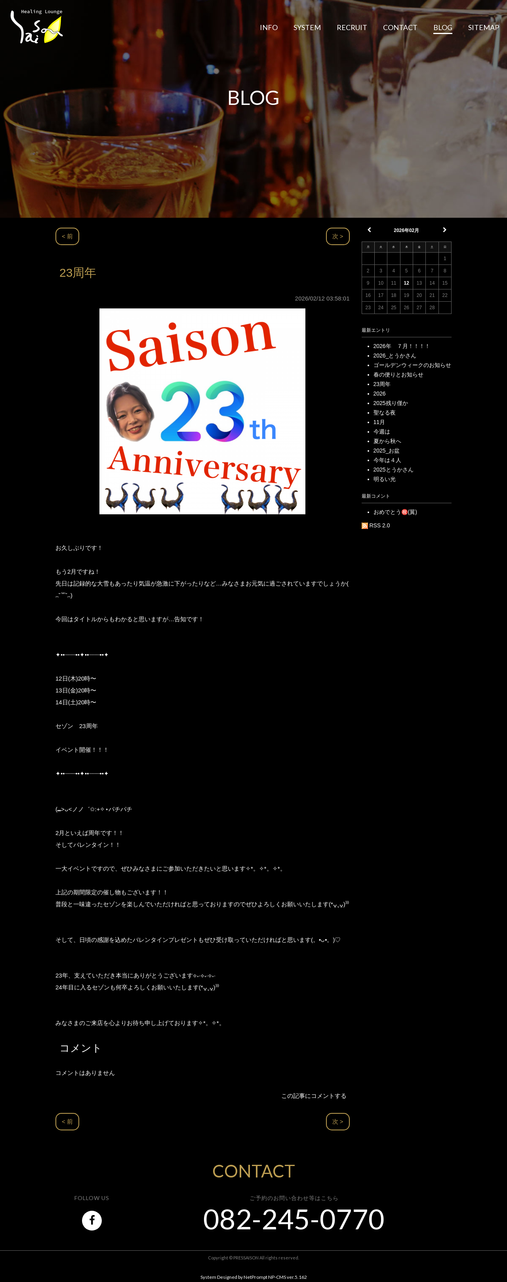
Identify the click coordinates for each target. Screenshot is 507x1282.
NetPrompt (255, 1277)
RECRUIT (352, 27)
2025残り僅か (391, 403)
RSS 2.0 (376, 525)
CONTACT (400, 27)
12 (406, 283)
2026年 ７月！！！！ (402, 346)
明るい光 (385, 479)
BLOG (442, 27)
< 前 (67, 236)
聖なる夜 (385, 412)
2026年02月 (406, 230)
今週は (382, 431)
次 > (337, 236)
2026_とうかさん (395, 355)
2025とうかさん (394, 469)
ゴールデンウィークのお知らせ (412, 365)
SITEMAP (483, 27)
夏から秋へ (387, 441)
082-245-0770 (294, 1218)
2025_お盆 (387, 450)
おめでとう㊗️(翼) (395, 512)
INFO (269, 27)
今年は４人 (387, 460)
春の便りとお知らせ (398, 374)
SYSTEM (307, 27)
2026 (380, 393)
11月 (379, 422)
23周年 (382, 384)
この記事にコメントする (314, 1095)
